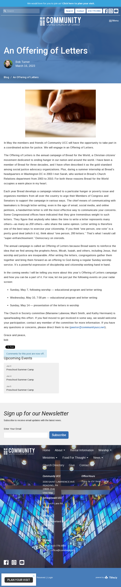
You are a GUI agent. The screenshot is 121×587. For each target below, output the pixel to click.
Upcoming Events (18, 358)
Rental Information (82, 450)
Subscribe (59, 435)
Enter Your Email (12, 428)
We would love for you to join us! (61, 3)
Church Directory (53, 465)
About (60, 450)
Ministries (50, 457)
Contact (80, 11)
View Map (48, 492)
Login (50, 577)
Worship (105, 450)
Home (46, 450)
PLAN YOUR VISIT (18, 579)
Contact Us (86, 465)
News (98, 457)
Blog (6, 77)
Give (72, 465)
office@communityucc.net (64, 550)
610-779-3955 (94, 11)
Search (69, 11)
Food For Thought (76, 457)
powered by (106, 577)
